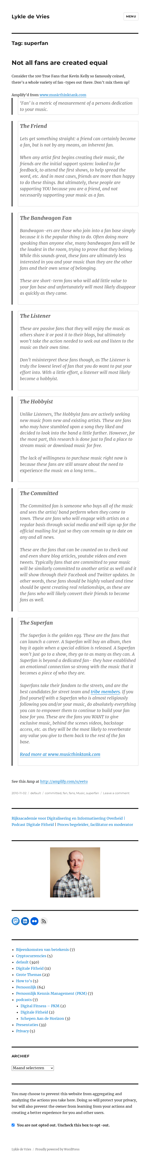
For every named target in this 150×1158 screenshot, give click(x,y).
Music (80, 793)
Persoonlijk (26, 987)
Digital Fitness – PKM (40, 1006)
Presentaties (27, 1024)
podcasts (24, 999)
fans (72, 793)
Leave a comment (116, 793)
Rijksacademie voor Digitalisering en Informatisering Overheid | (68, 818)
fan (65, 793)
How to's (24, 981)
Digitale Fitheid (30, 968)
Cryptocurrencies (31, 956)
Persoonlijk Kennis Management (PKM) (51, 993)
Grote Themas (28, 974)
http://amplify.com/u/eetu (64, 781)
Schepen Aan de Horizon (42, 1018)
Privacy (22, 1031)
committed (53, 793)
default (35, 793)
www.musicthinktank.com (63, 95)
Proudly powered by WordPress (57, 1149)
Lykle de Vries (30, 16)
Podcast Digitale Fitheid (33, 824)
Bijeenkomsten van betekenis (42, 949)
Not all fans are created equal (60, 62)
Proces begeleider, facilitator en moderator (95, 824)
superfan (92, 793)
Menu (131, 16)
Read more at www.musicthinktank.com (60, 754)
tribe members (105, 691)
